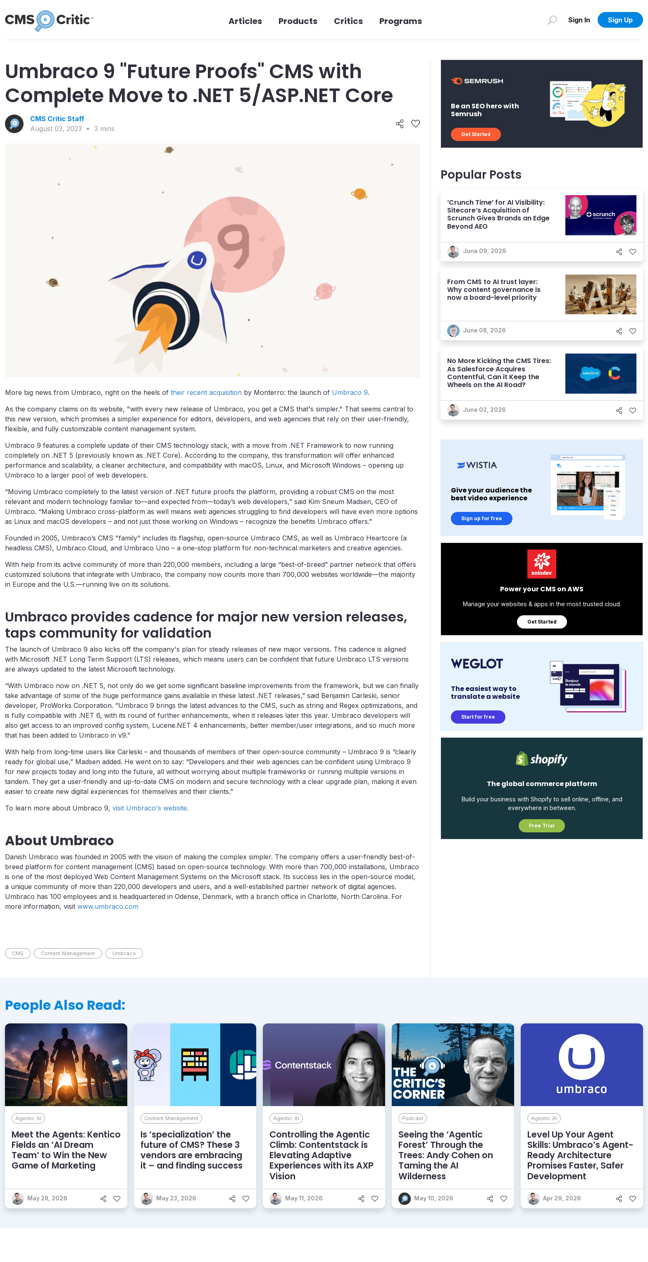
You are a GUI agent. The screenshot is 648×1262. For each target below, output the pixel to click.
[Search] (552, 20)
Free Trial (542, 825)
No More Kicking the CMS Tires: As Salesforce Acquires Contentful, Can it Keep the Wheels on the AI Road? (499, 373)
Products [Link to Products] (298, 21)
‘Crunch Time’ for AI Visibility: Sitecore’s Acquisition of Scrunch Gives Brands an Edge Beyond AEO (498, 214)
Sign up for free (481, 518)
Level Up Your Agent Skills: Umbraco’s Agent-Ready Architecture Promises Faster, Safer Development (580, 1155)
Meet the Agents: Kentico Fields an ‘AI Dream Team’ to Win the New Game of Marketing (66, 1150)
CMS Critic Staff (57, 119)
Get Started (476, 134)
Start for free (478, 717)
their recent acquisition (206, 392)
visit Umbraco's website (149, 808)
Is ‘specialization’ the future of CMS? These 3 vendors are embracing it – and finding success (192, 1150)
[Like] (415, 124)
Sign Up (620, 20)
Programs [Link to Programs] (400, 21)
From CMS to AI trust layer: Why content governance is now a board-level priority (494, 289)
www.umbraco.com (107, 906)
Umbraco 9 (350, 392)
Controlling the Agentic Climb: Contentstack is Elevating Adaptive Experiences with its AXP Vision (321, 1155)
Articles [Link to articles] (245, 21)
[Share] (399, 124)
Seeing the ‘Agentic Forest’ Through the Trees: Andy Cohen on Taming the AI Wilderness (445, 1155)
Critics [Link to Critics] (348, 21)
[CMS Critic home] (49, 20)
